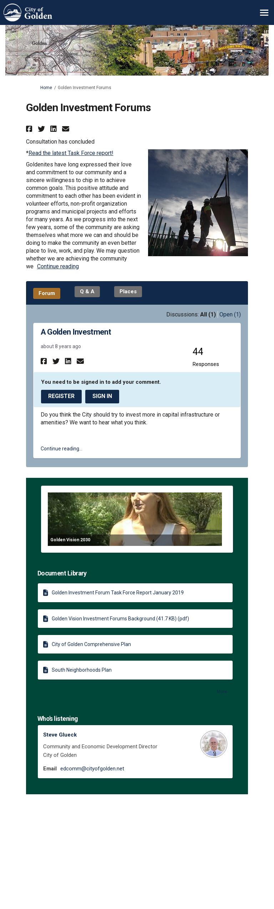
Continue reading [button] (58, 266)
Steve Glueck (60, 735)
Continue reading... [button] (61, 448)
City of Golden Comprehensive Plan (91, 644)
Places (128, 291)
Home (46, 87)
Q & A (87, 291)
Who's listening (57, 718)
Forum (47, 293)
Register (61, 396)
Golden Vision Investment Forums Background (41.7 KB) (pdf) (120, 618)
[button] (30, 129)
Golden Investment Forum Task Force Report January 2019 (118, 592)
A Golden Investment (76, 331)
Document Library (62, 573)
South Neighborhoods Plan (82, 670)
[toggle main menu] (264, 12)
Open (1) (230, 314)
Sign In (102, 396)
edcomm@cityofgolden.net (92, 768)
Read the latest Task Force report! (71, 153)
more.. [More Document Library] (223, 691)
